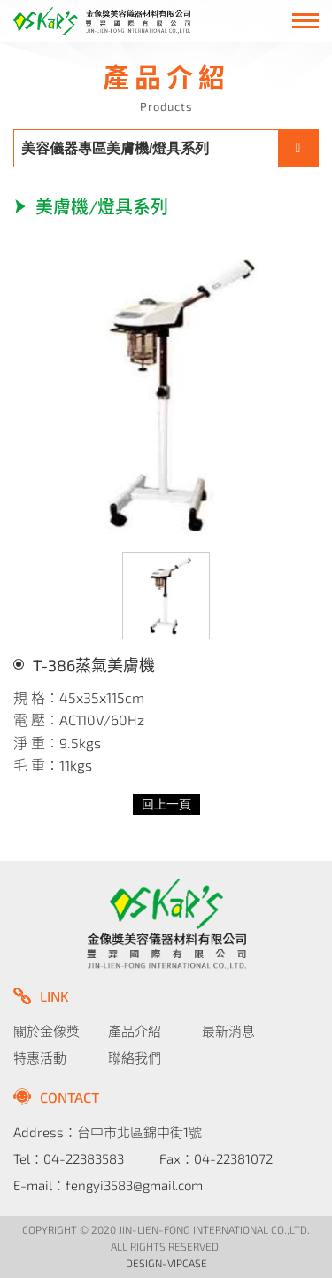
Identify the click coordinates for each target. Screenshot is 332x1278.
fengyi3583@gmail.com (134, 1185)
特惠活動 (39, 1057)
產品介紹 (134, 1031)
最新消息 (228, 1031)
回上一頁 (166, 804)
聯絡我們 (134, 1057)
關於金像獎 (46, 1031)
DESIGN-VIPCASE (166, 1263)
